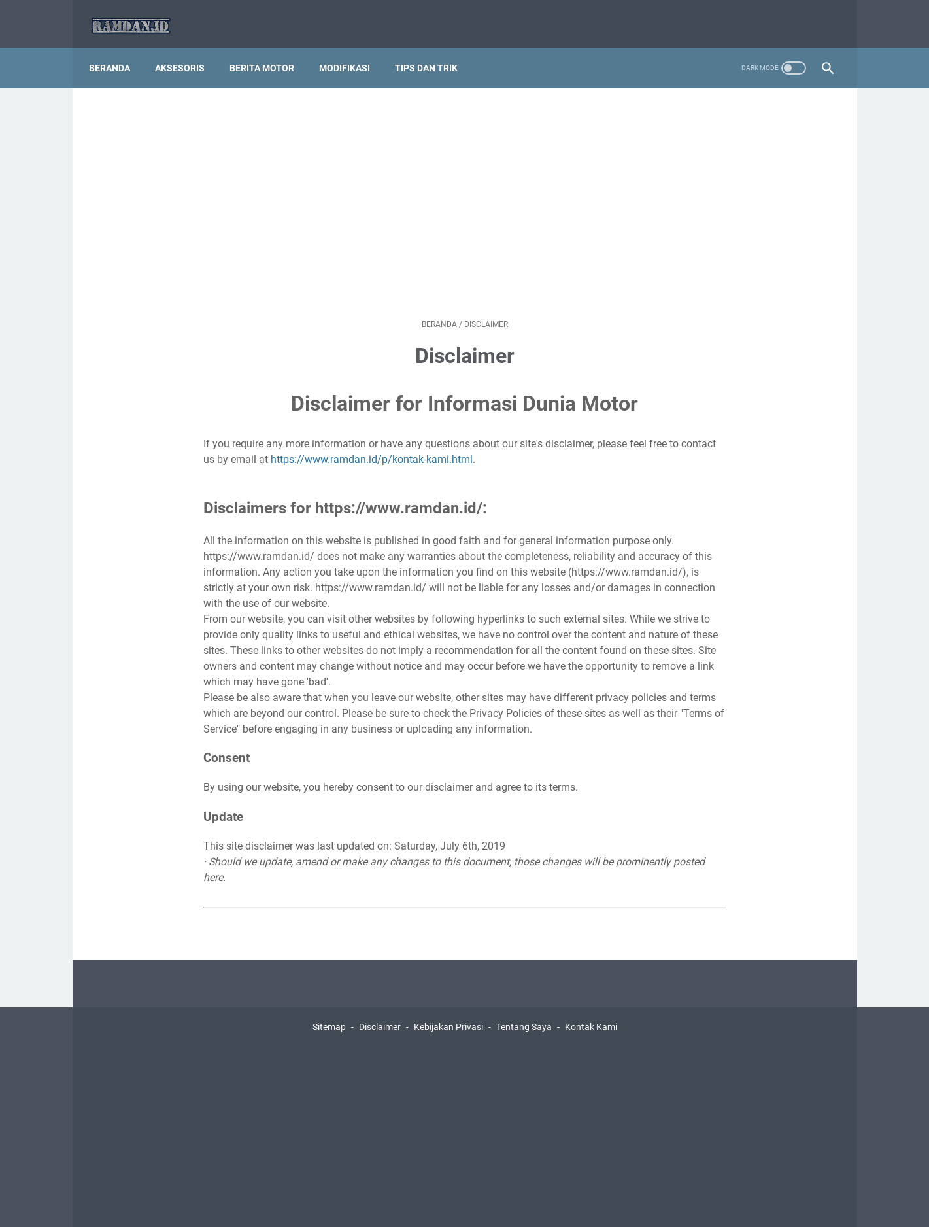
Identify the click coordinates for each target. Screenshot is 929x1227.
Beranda (116, 51)
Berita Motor (269, 51)
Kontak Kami (591, 1010)
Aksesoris (187, 51)
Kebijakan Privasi (448, 1010)
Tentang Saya (524, 1010)
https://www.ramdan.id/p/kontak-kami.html (372, 443)
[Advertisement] (465, 187)
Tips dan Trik (433, 51)
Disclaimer (380, 1010)
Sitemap (329, 1010)
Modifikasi (351, 51)
